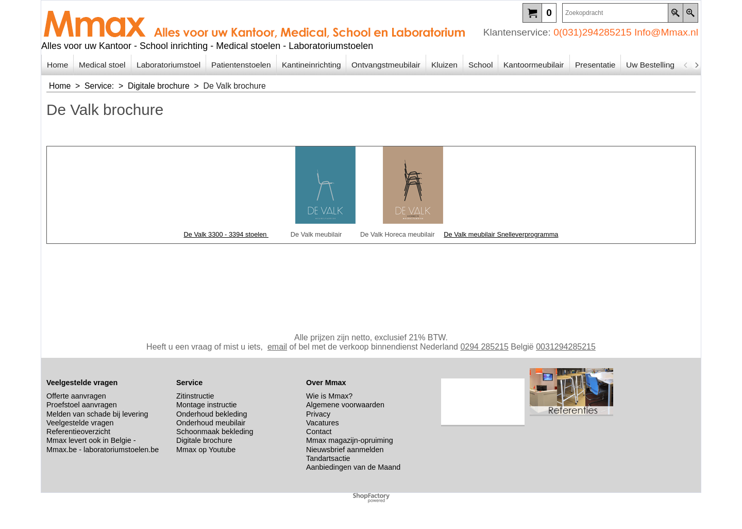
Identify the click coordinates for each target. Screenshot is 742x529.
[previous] (685, 65)
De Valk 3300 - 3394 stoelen (225, 234)
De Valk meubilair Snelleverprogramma (501, 234)
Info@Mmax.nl (666, 32)
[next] (696, 65)
